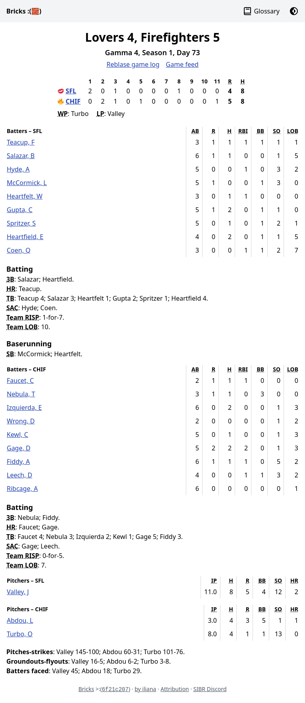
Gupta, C (20, 209)
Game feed (182, 64)
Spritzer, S (21, 223)
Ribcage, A (22, 488)
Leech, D (19, 475)
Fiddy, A (18, 461)
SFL (71, 91)
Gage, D (19, 448)
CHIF (73, 101)
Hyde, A (18, 169)
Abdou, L (20, 620)
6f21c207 (115, 689)
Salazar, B (21, 155)
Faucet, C (20, 380)
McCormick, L (27, 182)
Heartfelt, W (24, 196)
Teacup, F (21, 142)
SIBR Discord (210, 689)
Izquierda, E (24, 407)
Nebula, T (21, 394)
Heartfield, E (25, 236)
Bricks (23, 11)
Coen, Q (19, 250)
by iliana (145, 689)
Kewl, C (17, 434)
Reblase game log (132, 64)
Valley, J (18, 591)
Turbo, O (20, 634)
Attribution (174, 689)
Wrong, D (21, 421)
